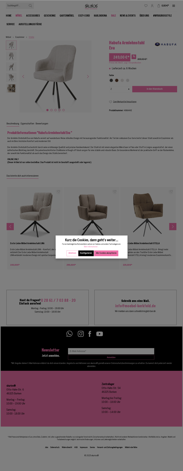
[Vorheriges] (23, 76)
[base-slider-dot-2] (51, 110)
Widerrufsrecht (67, 447)
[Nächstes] (88, 76)
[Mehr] (174, 6)
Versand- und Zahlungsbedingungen (110, 447)
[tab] (13, 124)
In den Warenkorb (155, 89)
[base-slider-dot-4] (60, 110)
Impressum (84, 447)
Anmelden (111, 358)
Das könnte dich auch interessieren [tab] (23, 176)
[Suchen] (30, 6)
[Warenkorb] (163, 6)
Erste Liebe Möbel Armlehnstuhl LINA (27, 243)
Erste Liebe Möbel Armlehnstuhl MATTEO (85, 243)
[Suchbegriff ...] (16, 6)
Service (92, 447)
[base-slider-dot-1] (47, 110)
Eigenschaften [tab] (27, 124)
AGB (76, 447)
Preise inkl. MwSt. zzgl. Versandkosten (125, 63)
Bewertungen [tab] (42, 124)
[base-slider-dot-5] (64, 110)
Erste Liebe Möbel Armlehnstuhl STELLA (141, 243)
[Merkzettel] (146, 6)
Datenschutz (55, 447)
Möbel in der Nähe (131, 447)
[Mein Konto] (152, 6)
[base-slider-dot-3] (55, 110)
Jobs (46, 447)
